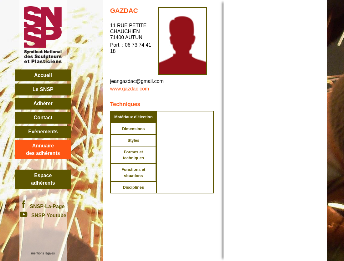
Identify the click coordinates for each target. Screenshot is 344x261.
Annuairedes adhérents (43, 149)
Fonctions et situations (133, 172)
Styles (133, 140)
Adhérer (43, 103)
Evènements (43, 131)
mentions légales (43, 253)
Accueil (43, 75)
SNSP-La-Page (42, 206)
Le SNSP (43, 89)
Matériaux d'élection (133, 117)
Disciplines (133, 187)
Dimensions (133, 128)
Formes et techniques (133, 155)
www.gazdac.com (129, 88)
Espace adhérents (43, 179)
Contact (43, 117)
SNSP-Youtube (43, 215)
